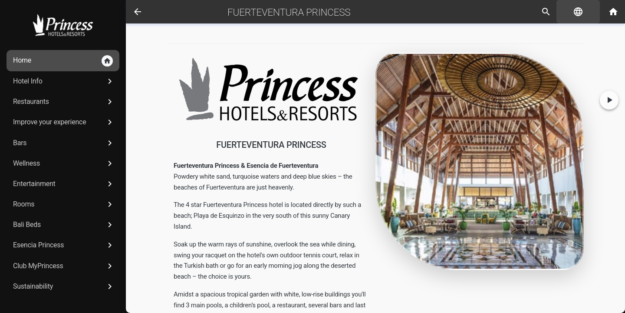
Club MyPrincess (64, 266)
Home (63, 61)
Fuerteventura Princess (288, 12)
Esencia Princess (64, 245)
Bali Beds (64, 225)
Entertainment (64, 184)
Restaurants (64, 102)
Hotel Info (64, 81)
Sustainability (64, 286)
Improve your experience (64, 122)
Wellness (64, 163)
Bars (64, 143)
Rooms (64, 204)
